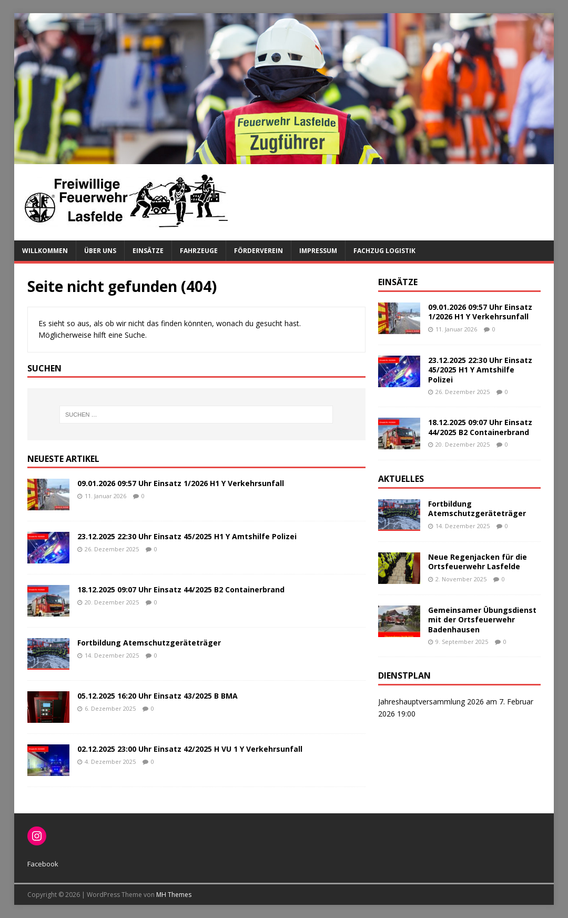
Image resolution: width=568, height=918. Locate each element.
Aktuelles (401, 479)
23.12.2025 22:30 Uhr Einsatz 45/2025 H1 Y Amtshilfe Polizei (187, 536)
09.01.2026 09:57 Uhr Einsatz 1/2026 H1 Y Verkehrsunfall (180, 483)
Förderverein (258, 250)
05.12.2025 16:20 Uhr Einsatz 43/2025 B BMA (157, 696)
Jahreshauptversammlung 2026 (431, 702)
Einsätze (148, 250)
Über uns (100, 250)
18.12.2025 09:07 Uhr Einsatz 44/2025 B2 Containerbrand (181, 589)
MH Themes (173, 894)
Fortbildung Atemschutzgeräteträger (149, 643)
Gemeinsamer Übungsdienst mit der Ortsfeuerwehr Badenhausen (482, 619)
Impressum (318, 250)
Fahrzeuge (199, 250)
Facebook (42, 864)
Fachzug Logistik (384, 250)
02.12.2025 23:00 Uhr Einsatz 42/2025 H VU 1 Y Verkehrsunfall (189, 749)
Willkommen (45, 250)
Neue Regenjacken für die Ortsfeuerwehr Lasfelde (477, 561)
